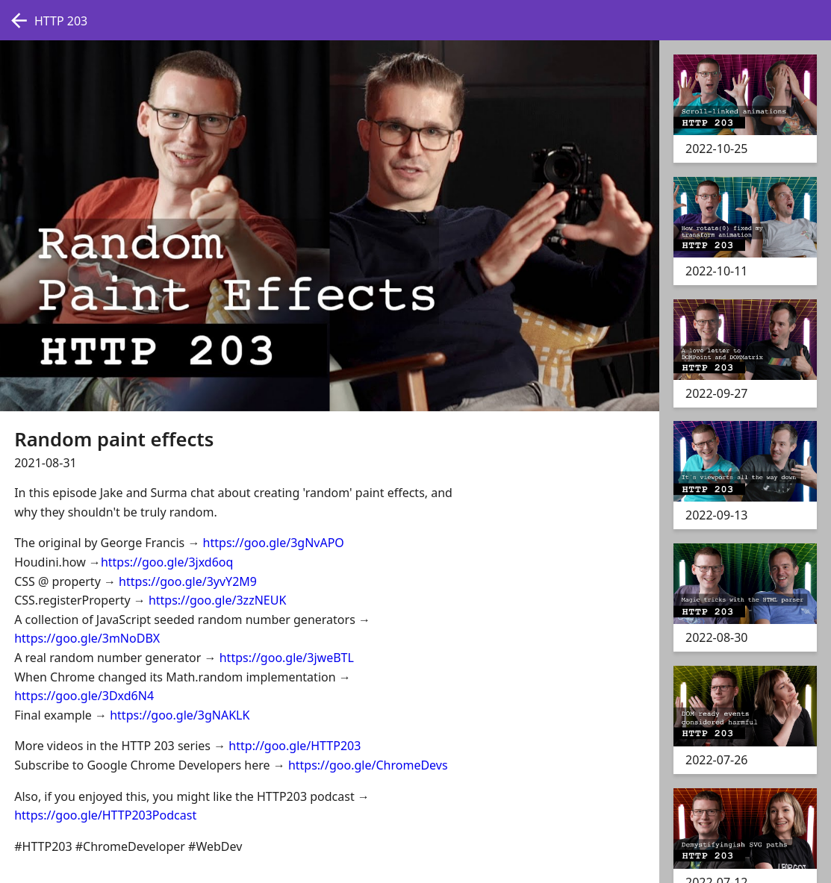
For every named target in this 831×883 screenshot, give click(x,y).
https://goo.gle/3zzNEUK (217, 600)
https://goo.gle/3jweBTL (287, 657)
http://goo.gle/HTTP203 (294, 745)
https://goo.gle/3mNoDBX (87, 638)
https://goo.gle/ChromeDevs (368, 765)
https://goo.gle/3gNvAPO (273, 542)
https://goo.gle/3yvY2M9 (188, 581)
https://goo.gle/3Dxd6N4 (84, 695)
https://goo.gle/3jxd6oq (167, 562)
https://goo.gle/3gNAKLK (179, 715)
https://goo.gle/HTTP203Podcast (105, 815)
